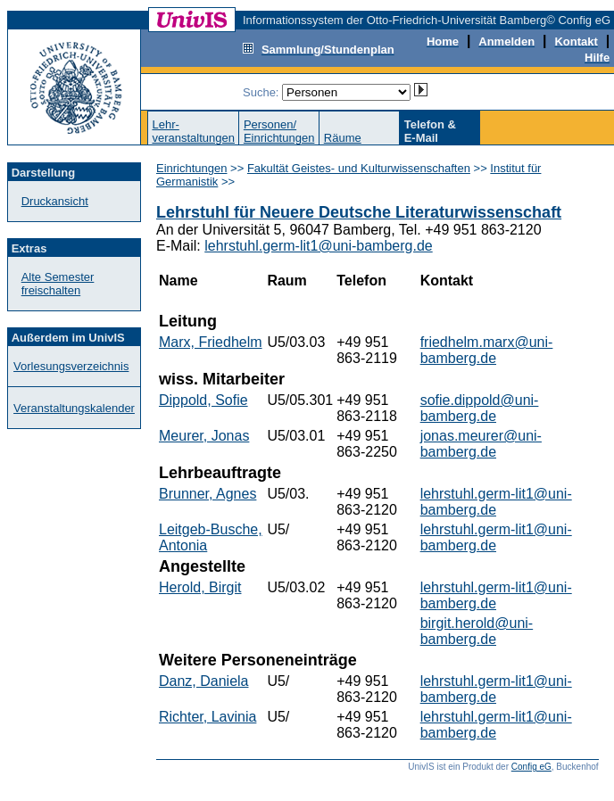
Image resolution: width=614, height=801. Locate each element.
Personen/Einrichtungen (279, 131)
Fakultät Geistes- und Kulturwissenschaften (358, 168)
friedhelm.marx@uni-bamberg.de (486, 350)
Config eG (531, 767)
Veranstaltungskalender (74, 408)
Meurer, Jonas (204, 435)
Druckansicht (54, 201)
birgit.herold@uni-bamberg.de (477, 631)
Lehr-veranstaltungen (193, 131)
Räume (342, 138)
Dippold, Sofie (203, 400)
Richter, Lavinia (207, 716)
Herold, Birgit (200, 587)
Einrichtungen (192, 168)
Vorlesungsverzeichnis (71, 366)
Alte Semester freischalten (58, 283)
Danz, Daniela (204, 681)
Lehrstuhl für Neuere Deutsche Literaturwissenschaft (358, 212)
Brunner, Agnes (207, 493)
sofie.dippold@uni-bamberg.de (479, 408)
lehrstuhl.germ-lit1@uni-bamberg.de (318, 245)
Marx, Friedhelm (210, 342)
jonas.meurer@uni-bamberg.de (481, 443)
